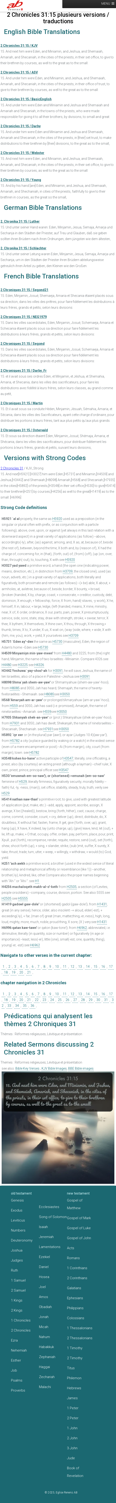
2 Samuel (18, 1290)
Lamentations (49, 1247)
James (72, 1398)
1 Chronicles (21, 1320)
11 (65, 966)
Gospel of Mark (79, 1218)
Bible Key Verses (27, 1068)
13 (80, 966)
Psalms (16, 1380)
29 (90, 1000)
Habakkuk (46, 1347)
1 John (72, 1428)
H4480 (67, 653)
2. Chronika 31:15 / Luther (20, 221)
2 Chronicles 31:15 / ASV (19, 72)
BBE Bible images (81, 1068)
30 (98, 1000)
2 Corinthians (77, 1278)
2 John (72, 1438)
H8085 (15, 688)
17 (111, 966)
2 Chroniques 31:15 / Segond (22, 343)
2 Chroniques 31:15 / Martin (21, 403)
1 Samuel (18, 1280)
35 (25, 1006)
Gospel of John (79, 1238)
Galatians (74, 1288)
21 (29, 972)
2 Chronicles (21, 1330)
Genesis (17, 1200)
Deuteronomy (21, 1240)
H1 (37, 881)
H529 (23, 781)
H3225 (23, 665)
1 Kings (16, 1300)
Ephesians (75, 1298)
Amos (43, 1297)
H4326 (39, 665)
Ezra (14, 1340)
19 (13, 972)
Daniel (44, 1267)
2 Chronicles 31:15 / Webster (22, 153)
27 (75, 1000)
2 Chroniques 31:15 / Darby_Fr (23, 370)
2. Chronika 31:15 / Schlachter (23, 248)
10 (57, 966)
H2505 (72, 887)
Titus (71, 1368)
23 (44, 1000)
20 (21, 972)
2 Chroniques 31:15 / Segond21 (24, 290)
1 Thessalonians (79, 1328)
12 (72, 966)
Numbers (18, 1230)
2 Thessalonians (79, 1338)
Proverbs (18, 1390)
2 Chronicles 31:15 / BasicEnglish (26, 99)
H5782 (15, 741)
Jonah (44, 1317)
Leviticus (18, 1220)
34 (17, 1006)
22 (37, 1000)
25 (60, 1000)
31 (106, 1000)
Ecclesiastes (49, 1207)
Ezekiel (44, 1257)
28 (83, 1000)
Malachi (45, 1387)
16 (103, 966)
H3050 (65, 694)
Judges (17, 1260)
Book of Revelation (75, 1472)
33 (9, 1006)
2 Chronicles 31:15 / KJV (19, 45)
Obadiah (45, 1307)
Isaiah (43, 1227)
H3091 (58, 671)
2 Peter (72, 1418)
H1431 (102, 904)
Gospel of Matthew (74, 1204)
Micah (43, 1327)
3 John (72, 1448)
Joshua (16, 1250)
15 (95, 966)
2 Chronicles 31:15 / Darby (20, 126)
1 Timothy (74, 1348)
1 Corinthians (77, 1268)
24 (52, 1000)
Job (14, 1370)
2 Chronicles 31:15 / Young (20, 180)
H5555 (23, 898)
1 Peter (72, 1408)
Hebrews (74, 1388)
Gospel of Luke (79, 1228)
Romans (73, 1258)
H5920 (57, 519)
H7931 (15, 723)
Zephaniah (47, 1357)
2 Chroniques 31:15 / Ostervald (24, 430)
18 (6, 972)
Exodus (16, 1210)
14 (88, 966)
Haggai (44, 1367)
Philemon (74, 1378)
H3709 (68, 571)
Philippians (75, 1308)
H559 (14, 706)
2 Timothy (74, 1358)
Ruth (14, 1270)
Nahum (44, 1337)
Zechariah (47, 1377)
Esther (16, 1360)
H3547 (68, 758)
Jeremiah (46, 1237)
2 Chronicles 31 (11, 468)
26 (67, 1000)
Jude (71, 1458)
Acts (70, 1248)
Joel (42, 1287)
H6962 (82, 928)
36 (32, 1006)
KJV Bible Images (54, 1068)
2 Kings (16, 1310)
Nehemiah (19, 1350)
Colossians (75, 1318)
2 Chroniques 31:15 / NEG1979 (23, 317)
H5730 (57, 641)
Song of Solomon (53, 1217)
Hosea (44, 1277)
